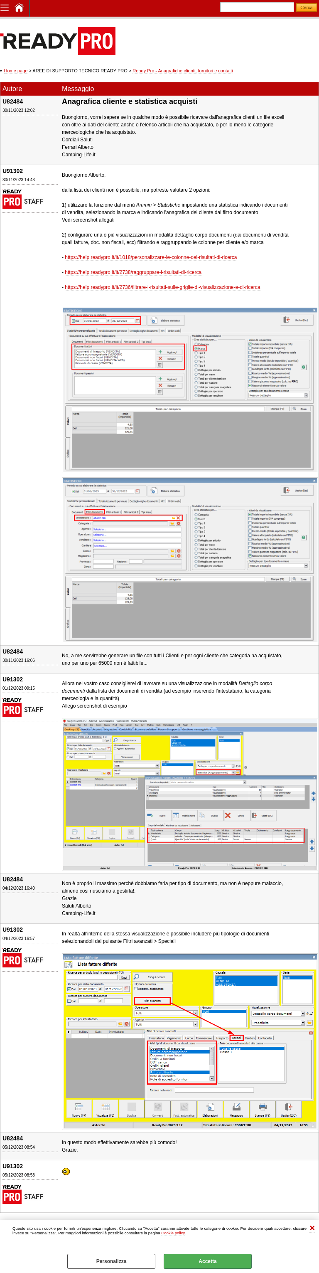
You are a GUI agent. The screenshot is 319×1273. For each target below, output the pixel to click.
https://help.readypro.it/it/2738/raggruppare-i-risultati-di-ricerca (133, 272)
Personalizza (111, 1261)
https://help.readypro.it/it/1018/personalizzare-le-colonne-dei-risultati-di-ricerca (151, 257)
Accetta (207, 1261)
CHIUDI (312, 1228)
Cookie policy (172, 1233)
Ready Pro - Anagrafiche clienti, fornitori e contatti (183, 70)
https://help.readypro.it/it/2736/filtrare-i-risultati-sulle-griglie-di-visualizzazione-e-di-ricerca (162, 287)
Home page (16, 70)
